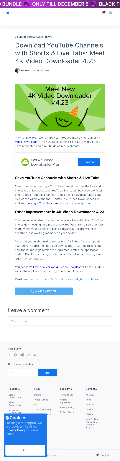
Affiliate (89, 414)
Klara (28, 70)
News (48, 37)
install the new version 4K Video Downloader (55, 267)
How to (37, 395)
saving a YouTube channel (45, 203)
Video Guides (41, 399)
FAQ (36, 404)
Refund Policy (67, 412)
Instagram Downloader (15, 411)
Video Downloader (15, 396)
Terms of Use (67, 395)
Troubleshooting (42, 409)
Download (88, 162)
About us (90, 395)
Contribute (91, 409)
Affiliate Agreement (65, 401)
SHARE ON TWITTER (44, 291)
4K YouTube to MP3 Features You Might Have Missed (66, 279)
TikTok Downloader (15, 403)
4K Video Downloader (29, 37)
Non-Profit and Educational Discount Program (93, 423)
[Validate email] (47, 372)
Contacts (90, 404)
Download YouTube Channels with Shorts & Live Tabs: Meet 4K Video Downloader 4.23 (60, 53)
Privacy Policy (15, 430)
